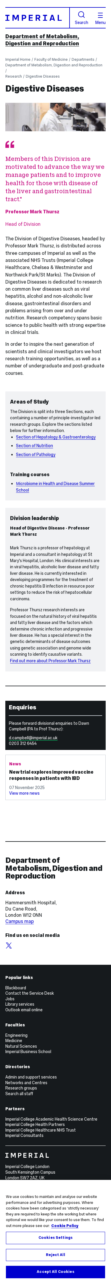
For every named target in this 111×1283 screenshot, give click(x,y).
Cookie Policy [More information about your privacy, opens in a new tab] (64, 1225)
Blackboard (15, 988)
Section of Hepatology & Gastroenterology (56, 437)
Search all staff (19, 1093)
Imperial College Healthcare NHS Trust (40, 1130)
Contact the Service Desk (29, 993)
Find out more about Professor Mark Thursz (50, 660)
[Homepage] (37, 17)
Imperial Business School (28, 1051)
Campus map (19, 921)
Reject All (55, 1255)
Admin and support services (31, 1077)
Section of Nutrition (34, 445)
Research (13, 76)
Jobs (10, 999)
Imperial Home (17, 59)
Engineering (16, 1035)
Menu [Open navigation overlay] (100, 19)
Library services (19, 1004)
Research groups (21, 1088)
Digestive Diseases (43, 76)
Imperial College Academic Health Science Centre (51, 1119)
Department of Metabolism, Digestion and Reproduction (42, 40)
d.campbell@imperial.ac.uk (33, 737)
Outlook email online (24, 1009)
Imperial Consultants (24, 1135)
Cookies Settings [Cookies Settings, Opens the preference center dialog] (55, 1238)
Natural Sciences (21, 1046)
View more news (24, 793)
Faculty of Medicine (51, 59)
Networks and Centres (26, 1082)
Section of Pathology (35, 454)
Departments (83, 59)
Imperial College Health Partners (35, 1124)
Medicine (13, 1040)
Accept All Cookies (55, 1272)
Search (81, 18)
